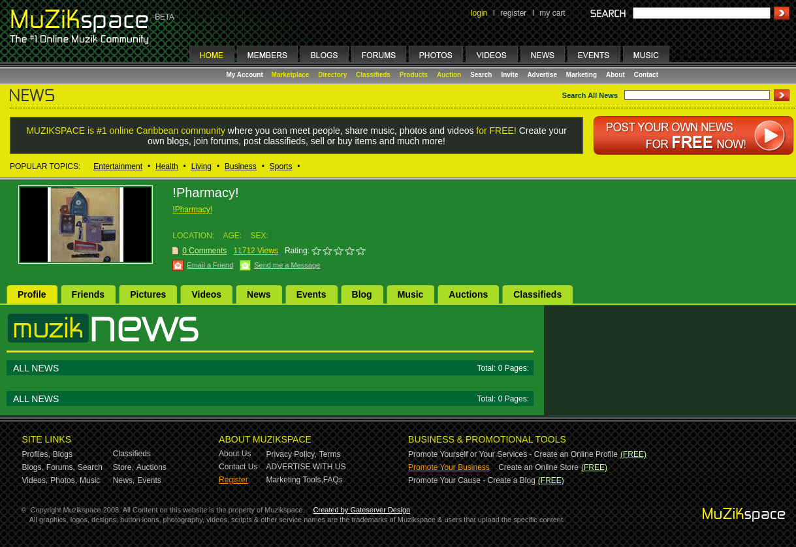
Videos (206, 294)
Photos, (63, 480)
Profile (32, 294)
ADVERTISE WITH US (306, 466)
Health (166, 166)
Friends (88, 294)
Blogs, (33, 467)
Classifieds (373, 74)
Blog (362, 294)
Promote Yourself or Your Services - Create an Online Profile (513, 454)
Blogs (62, 454)
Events (311, 294)
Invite (509, 74)
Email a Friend (210, 265)
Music (411, 294)
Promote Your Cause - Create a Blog (471, 480)
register (513, 13)
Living (201, 166)
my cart (552, 13)
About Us (235, 453)
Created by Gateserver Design (362, 510)
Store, (123, 467)
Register (233, 479)
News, (124, 480)
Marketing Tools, (294, 479)
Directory (332, 74)
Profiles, (36, 454)
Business (241, 166)
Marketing (581, 74)
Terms (330, 454)
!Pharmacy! (192, 209)
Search (481, 74)
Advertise (542, 74)
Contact (646, 74)
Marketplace (291, 74)
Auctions (468, 294)
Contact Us (238, 466)
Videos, (35, 480)
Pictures (148, 294)
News (259, 294)
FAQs (333, 479)
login (479, 13)
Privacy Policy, (291, 454)
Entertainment (117, 166)
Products (414, 74)
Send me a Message (287, 265)
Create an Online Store (538, 467)
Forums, (60, 467)
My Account (246, 74)
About (615, 74)
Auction (449, 74)
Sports (281, 166)
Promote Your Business (449, 467)
